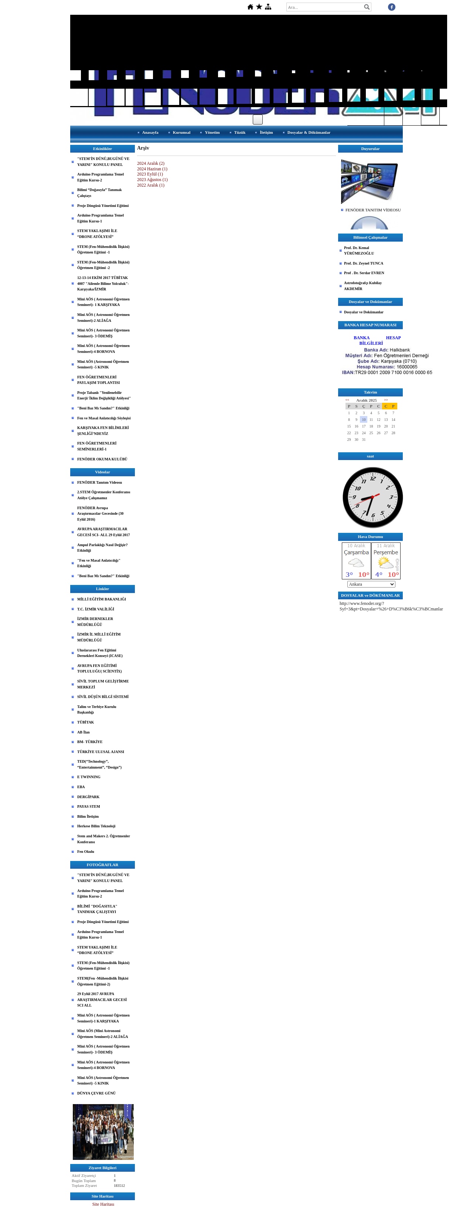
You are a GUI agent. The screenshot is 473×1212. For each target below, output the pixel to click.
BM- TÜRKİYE (89, 742)
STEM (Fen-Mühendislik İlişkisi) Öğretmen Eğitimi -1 (103, 250)
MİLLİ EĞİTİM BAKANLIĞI (101, 599)
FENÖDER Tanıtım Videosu (99, 482)
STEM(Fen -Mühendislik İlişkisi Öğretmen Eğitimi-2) (102, 981)
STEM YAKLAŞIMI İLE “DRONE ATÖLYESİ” (97, 234)
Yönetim (212, 132)
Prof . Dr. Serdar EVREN (364, 273)
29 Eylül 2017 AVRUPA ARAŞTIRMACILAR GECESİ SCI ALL (102, 999)
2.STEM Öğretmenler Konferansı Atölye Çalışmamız (103, 495)
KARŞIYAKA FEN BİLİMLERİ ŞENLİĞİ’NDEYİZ (103, 431)
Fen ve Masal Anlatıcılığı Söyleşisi (103, 418)
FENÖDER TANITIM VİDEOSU (373, 210)
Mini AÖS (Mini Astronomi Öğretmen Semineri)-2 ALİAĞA (102, 1034)
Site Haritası (103, 1204)
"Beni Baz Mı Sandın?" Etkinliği (103, 408)
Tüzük (240, 132)
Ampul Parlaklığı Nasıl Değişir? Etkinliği (102, 548)
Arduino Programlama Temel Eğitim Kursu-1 (100, 218)
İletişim (266, 132)
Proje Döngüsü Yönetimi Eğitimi (103, 206)
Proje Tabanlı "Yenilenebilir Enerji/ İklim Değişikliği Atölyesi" (104, 396)
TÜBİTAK (85, 722)
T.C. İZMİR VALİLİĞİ (95, 609)
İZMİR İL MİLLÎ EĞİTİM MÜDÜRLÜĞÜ (99, 637)
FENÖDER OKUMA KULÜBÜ (102, 459)
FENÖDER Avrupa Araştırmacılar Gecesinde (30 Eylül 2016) (100, 513)
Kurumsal (182, 132)
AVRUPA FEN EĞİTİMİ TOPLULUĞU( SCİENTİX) (99, 669)
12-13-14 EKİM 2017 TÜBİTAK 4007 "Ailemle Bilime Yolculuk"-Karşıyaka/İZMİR (103, 283)
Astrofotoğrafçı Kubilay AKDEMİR (363, 286)
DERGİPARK (88, 797)
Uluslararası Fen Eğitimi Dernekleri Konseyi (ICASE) (100, 653)
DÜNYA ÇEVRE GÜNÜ (96, 1093)
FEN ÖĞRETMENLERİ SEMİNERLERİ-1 (96, 446)
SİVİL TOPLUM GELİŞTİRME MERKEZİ (103, 684)
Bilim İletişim (88, 816)
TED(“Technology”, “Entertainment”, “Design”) (99, 764)
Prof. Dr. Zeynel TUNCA (363, 263)
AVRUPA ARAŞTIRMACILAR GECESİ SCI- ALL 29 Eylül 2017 (103, 532)
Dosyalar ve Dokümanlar (364, 312)
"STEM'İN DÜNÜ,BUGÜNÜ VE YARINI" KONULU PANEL (103, 162)
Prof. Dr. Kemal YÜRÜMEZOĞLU (359, 251)
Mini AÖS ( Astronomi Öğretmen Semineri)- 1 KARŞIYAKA (103, 302)
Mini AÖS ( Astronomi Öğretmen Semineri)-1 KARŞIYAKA (103, 1018)
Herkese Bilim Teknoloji (96, 826)
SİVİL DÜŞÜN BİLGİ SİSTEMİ (103, 697)
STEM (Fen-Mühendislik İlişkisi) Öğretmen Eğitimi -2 (103, 265)
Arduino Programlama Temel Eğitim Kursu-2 (100, 177)
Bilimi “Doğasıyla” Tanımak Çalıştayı (99, 193)
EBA (81, 787)
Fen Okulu (85, 852)
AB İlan (83, 732)
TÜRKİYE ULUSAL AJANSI (100, 752)
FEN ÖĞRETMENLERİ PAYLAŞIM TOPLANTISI (98, 380)
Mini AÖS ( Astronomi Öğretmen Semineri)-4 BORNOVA (103, 349)
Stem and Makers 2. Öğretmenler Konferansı (103, 839)
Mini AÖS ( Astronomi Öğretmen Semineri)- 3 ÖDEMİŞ (103, 333)
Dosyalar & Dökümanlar (309, 132)
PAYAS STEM (88, 806)
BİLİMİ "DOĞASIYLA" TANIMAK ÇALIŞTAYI (97, 909)
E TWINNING (89, 777)
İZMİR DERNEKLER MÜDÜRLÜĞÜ (95, 622)
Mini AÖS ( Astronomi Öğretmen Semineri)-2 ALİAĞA (103, 318)
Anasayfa (150, 132)
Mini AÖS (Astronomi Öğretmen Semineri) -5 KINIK (103, 365)
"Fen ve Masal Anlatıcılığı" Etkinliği (98, 563)
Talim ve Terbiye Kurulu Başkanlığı (96, 710)
